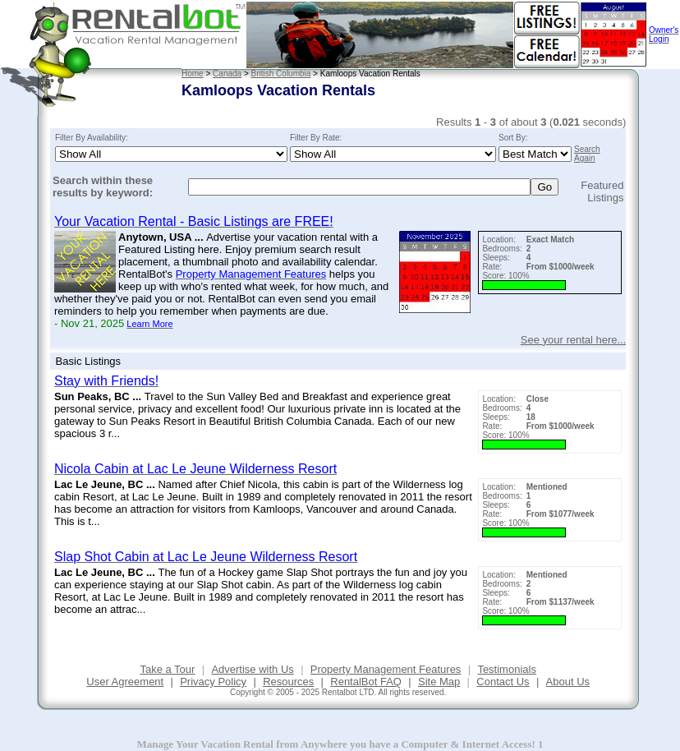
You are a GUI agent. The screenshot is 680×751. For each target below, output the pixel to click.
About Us (568, 681)
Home (192, 73)
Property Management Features (386, 669)
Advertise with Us (252, 669)
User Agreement (124, 681)
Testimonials (506, 669)
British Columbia (281, 73)
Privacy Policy (213, 681)
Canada (227, 73)
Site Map (439, 681)
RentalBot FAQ (366, 681)
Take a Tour (167, 669)
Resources (288, 681)
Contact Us (502, 681)
